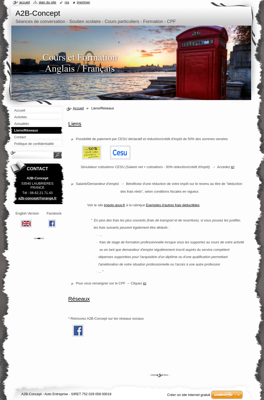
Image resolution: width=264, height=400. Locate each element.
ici (144, 283)
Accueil (78, 108)
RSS (67, 2)
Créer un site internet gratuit (188, 395)
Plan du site (47, 2)
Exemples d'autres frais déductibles (172, 205)
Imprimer (83, 2)
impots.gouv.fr (114, 205)
